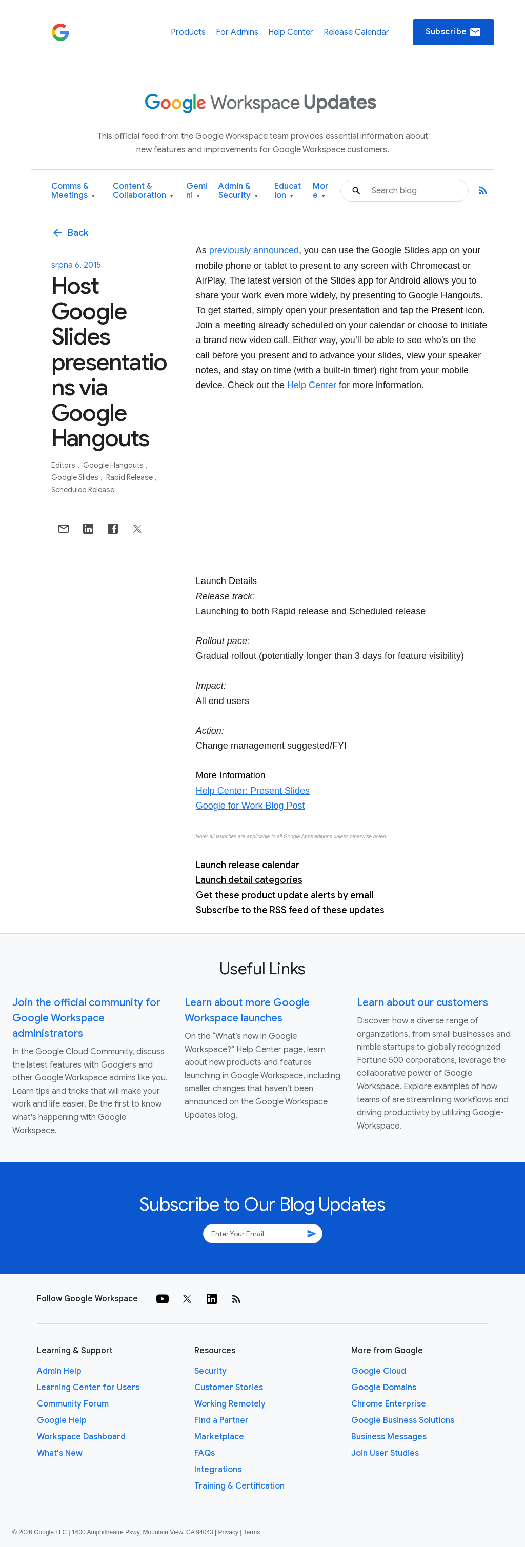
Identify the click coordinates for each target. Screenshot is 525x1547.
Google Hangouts (114, 465)
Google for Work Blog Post (250, 805)
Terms (251, 1532)
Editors (64, 465)
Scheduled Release (82, 489)
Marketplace (219, 1437)
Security (210, 1371)
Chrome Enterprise (388, 1404)
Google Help (62, 1420)
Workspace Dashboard (81, 1437)
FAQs (204, 1453)
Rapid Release (130, 477)
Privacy (228, 1532)
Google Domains (383, 1387)
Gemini (197, 191)
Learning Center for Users (88, 1387)
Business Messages (389, 1437)
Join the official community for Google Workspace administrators (86, 1018)
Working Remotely (230, 1404)
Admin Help (59, 1371)
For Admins (237, 32)
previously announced (254, 250)
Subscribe (453, 32)
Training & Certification (239, 1486)
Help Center (290, 32)
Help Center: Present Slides (253, 791)
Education (287, 191)
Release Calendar (356, 32)
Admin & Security (238, 191)
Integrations (217, 1469)
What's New (60, 1453)
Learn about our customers (422, 1002)
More (321, 191)
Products (188, 32)
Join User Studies (385, 1453)
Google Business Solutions (402, 1420)
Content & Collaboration (143, 191)
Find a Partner (221, 1420)
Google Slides (75, 477)
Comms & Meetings (73, 191)
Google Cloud (378, 1371)
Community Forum (73, 1404)
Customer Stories (228, 1387)
